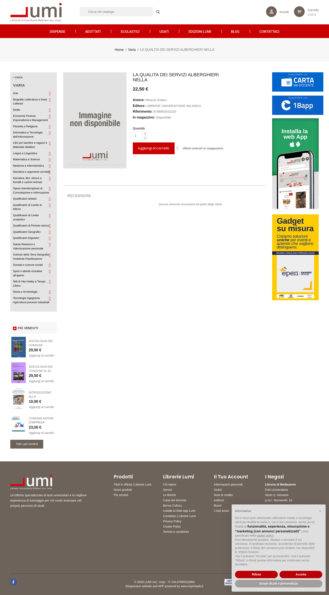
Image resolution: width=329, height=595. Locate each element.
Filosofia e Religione (25, 126)
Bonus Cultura (172, 505)
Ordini (218, 489)
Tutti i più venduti (27, 444)
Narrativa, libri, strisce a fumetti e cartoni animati (27, 180)
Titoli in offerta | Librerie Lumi (132, 484)
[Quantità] (138, 136)
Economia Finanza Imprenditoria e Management (30, 118)
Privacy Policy (172, 521)
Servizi (167, 489)
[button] (320, 511)
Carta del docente (174, 500)
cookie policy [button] (265, 535)
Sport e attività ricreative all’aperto (27, 273)
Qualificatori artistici (25, 198)
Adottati (93, 32)
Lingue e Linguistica (25, 153)
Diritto (16, 109)
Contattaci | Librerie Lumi (179, 516)
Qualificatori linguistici (26, 238)
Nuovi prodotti (123, 489)
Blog (235, 32)
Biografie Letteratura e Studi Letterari (30, 101)
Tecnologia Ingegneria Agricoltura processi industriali (31, 300)
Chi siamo (169, 484)
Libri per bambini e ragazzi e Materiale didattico (30, 145)
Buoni (217, 505)
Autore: (139, 100)
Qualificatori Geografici (27, 231)
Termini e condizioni (176, 531)
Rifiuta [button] (256, 574)
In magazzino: (144, 117)
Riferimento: (143, 111)
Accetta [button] (301, 574)
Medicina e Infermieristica (28, 165)
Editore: (139, 106)
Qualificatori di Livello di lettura (27, 207)
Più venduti (121, 495)
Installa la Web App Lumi (179, 510)
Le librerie (169, 495)
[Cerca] (122, 11)
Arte (15, 93)
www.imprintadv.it (192, 586)
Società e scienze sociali (28, 264)
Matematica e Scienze (26, 159)
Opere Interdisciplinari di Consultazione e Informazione (31, 190)
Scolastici (130, 32)
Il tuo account (231, 476)
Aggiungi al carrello (41, 355)
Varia (19, 85)
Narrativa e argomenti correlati (31, 171)
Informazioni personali (228, 484)
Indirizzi (219, 500)
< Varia (17, 77)
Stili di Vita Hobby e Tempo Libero (29, 283)
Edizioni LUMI (200, 32)
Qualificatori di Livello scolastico (26, 217)
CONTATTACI (269, 32)
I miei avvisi (221, 510)
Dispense (57, 32)
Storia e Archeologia (25, 291)
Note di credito (223, 495)
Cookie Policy (172, 526)
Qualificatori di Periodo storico (31, 225)
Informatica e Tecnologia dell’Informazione (28, 134)
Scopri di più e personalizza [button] (278, 583)
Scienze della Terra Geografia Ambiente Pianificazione (31, 256)
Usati (164, 32)
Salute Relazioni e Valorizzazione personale (28, 246)
